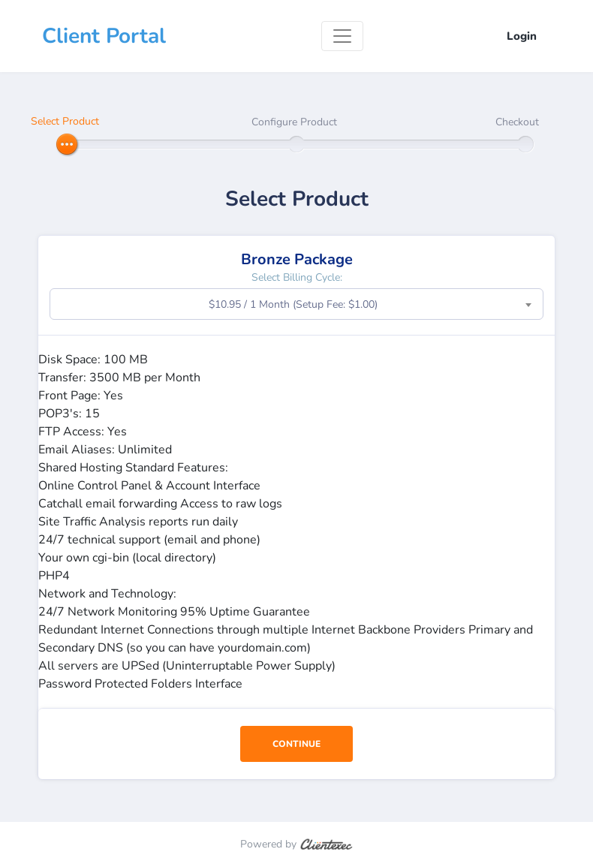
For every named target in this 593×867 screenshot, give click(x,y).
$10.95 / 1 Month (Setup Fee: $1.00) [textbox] (293, 304)
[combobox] (296, 304)
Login (522, 36)
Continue (296, 744)
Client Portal (104, 36)
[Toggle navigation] (342, 36)
